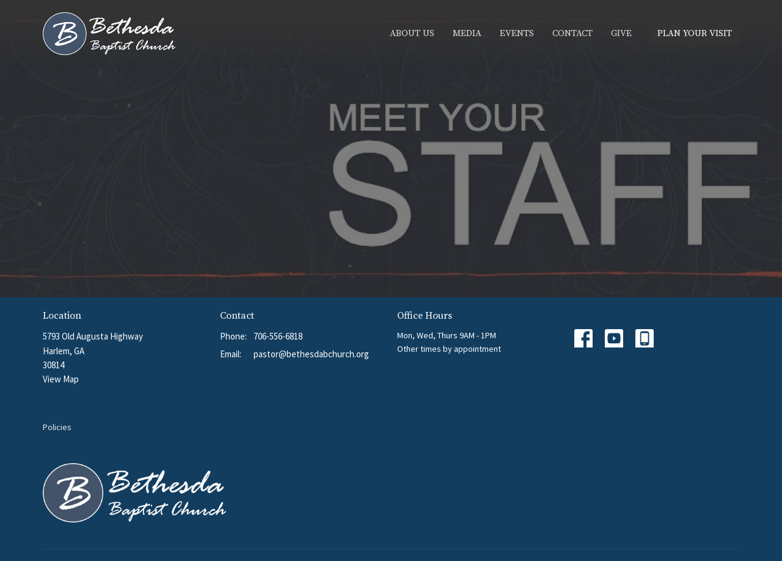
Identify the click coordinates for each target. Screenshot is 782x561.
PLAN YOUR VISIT (694, 33)
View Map (61, 379)
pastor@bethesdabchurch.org (311, 354)
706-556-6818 (278, 336)
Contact (572, 33)
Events (517, 33)
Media (467, 33)
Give (621, 33)
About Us (412, 33)
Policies (57, 427)
